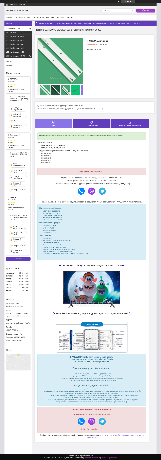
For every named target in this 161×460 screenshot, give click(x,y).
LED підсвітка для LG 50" (15, 52)
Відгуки (9, 65)
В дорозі (96, 23)
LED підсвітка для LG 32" (15, 36)
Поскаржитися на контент (92, 458)
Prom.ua (90, 456)
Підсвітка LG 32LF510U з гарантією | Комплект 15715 (18, 155)
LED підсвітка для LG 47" (15, 48)
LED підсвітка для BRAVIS (63, 23)
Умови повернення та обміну (43, 17)
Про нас (70, 17)
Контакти (60, 17)
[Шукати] (133, 11)
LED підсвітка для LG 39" (15, 40)
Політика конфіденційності (109, 458)
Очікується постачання (82, 23)
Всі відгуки (18, 259)
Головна (9, 17)
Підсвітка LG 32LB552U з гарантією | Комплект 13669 (18, 217)
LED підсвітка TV (12, 32)
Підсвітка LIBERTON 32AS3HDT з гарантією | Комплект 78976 (19, 99)
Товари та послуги (22, 17)
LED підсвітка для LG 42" (15, 44)
